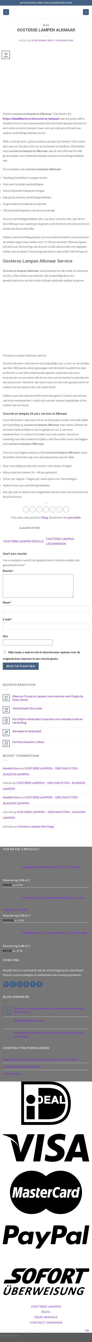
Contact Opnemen (46, 1327)
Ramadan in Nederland (26, 735)
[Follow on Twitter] (19, 989)
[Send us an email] (26, 989)
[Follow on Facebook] (6, 989)
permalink (74, 517)
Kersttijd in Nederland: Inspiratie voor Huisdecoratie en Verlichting (47, 725)
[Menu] (6, 12)
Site (5, 640)
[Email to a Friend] (46, 509)
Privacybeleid (11, 1078)
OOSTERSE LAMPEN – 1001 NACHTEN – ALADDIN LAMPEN (44, 819)
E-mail (7, 623)
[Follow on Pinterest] (39, 989)
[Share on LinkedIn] (59, 509)
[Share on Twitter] (39, 509)
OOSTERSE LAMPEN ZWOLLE (23, 541)
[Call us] (33, 989)
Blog (46, 25)
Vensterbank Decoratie (27, 712)
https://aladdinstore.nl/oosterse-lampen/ (31, 118)
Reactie (8, 570)
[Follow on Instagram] (13, 989)
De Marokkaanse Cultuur (28, 746)
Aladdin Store (64, 40)
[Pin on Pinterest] (53, 509)
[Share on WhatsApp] (26, 509)
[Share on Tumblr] (66, 509)
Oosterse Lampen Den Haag (36, 831)
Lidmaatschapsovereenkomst (21, 1071)
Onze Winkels (46, 1321)
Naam (7, 606)
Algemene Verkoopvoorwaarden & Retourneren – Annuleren (40, 1063)
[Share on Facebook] (33, 509)
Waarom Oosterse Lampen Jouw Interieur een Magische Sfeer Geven (47, 702)
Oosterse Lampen (46, 1311)
